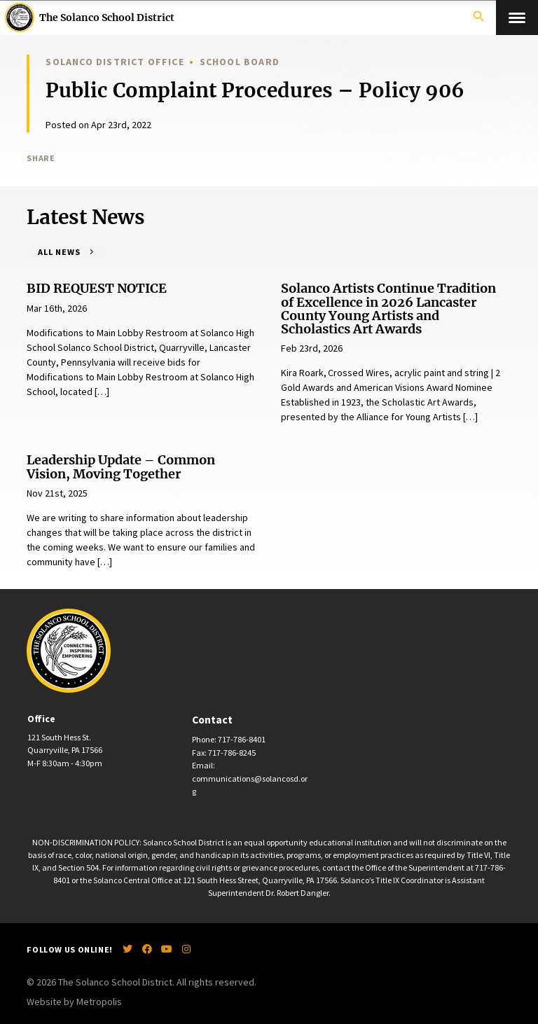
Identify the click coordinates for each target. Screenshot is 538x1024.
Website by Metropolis (74, 1001)
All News (59, 252)
